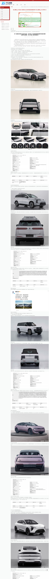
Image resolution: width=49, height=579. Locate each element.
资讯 (6, 4)
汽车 (21, 4)
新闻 (13, 4)
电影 (24, 4)
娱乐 (9, 4)
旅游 (17, 4)
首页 (2, 4)
